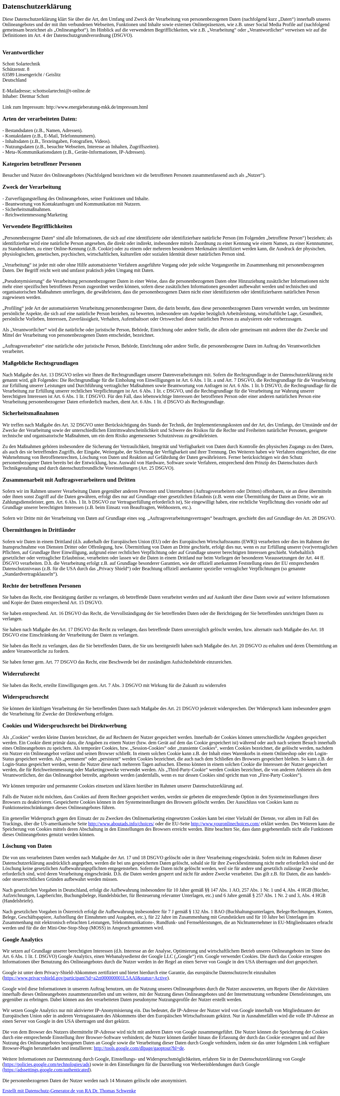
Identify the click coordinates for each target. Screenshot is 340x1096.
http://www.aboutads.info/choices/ (121, 823)
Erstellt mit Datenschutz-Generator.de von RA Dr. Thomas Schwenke (69, 1090)
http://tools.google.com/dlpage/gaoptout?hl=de (139, 1048)
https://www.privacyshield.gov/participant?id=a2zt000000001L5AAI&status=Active (85, 977)
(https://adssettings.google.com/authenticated (45, 1069)
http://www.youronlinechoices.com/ (225, 823)
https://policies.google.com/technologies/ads (46, 1064)
